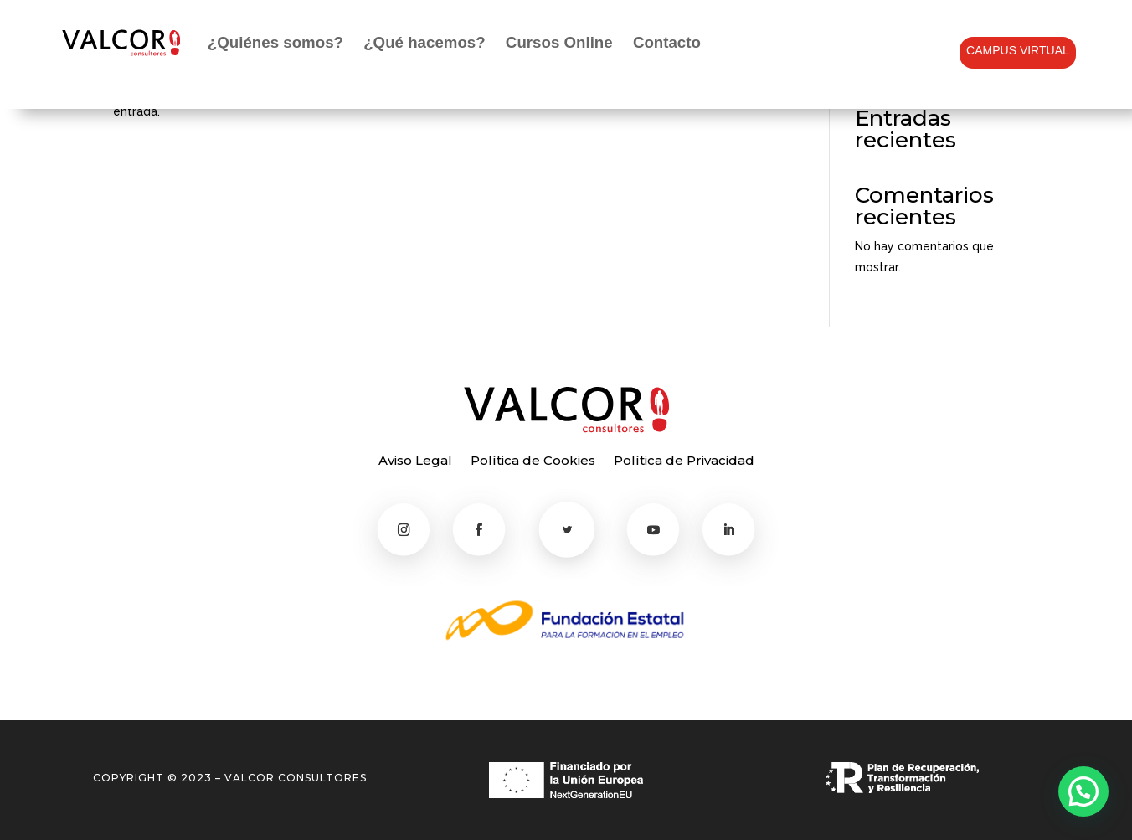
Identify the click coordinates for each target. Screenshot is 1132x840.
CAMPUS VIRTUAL (1017, 50)
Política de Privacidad (684, 461)
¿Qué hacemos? (424, 42)
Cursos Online (559, 42)
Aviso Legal (415, 461)
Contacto (667, 42)
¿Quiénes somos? (275, 42)
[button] (1083, 791)
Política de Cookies (533, 461)
